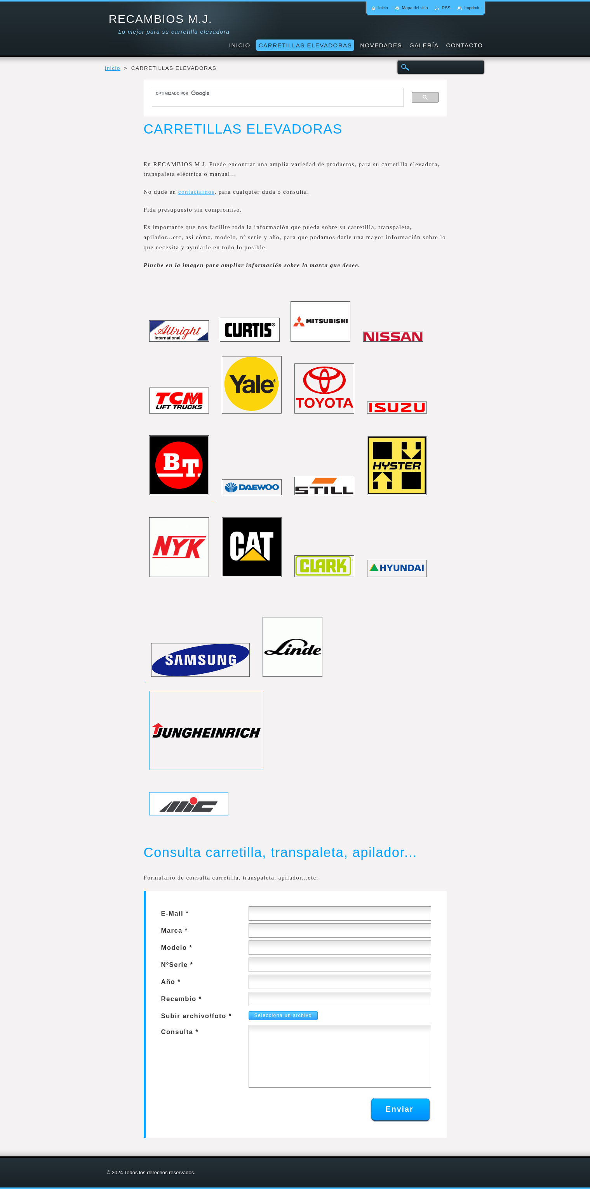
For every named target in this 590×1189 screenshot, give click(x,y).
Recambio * (181, 999)
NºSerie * (177, 964)
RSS (446, 7)
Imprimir (472, 7)
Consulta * (180, 1032)
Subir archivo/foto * (196, 1016)
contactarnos (196, 192)
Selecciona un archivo (281, 1015)
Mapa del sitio (415, 7)
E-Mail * (175, 913)
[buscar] (274, 93)
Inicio (112, 68)
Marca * (174, 930)
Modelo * (177, 947)
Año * (171, 982)
